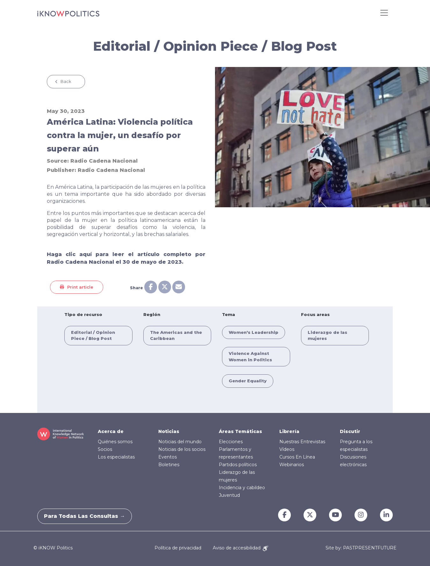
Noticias (168, 431)
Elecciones (231, 442)
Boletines (168, 464)
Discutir (350, 431)
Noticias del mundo (180, 442)
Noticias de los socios (181, 449)
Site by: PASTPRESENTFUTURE (361, 548)
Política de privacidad (177, 548)
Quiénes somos (115, 442)
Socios (105, 449)
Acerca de (111, 431)
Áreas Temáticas (240, 431)
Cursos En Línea (297, 457)
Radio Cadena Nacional (104, 161)
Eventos (167, 457)
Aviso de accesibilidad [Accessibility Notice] (240, 548)
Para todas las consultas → (87, 516)
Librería (289, 431)
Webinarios (291, 464)
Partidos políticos (238, 464)
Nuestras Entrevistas (302, 442)
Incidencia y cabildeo (242, 487)
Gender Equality (248, 380)
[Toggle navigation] (384, 13)
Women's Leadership (253, 332)
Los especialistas (116, 457)
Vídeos (286, 449)
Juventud (229, 495)
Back (66, 81)
